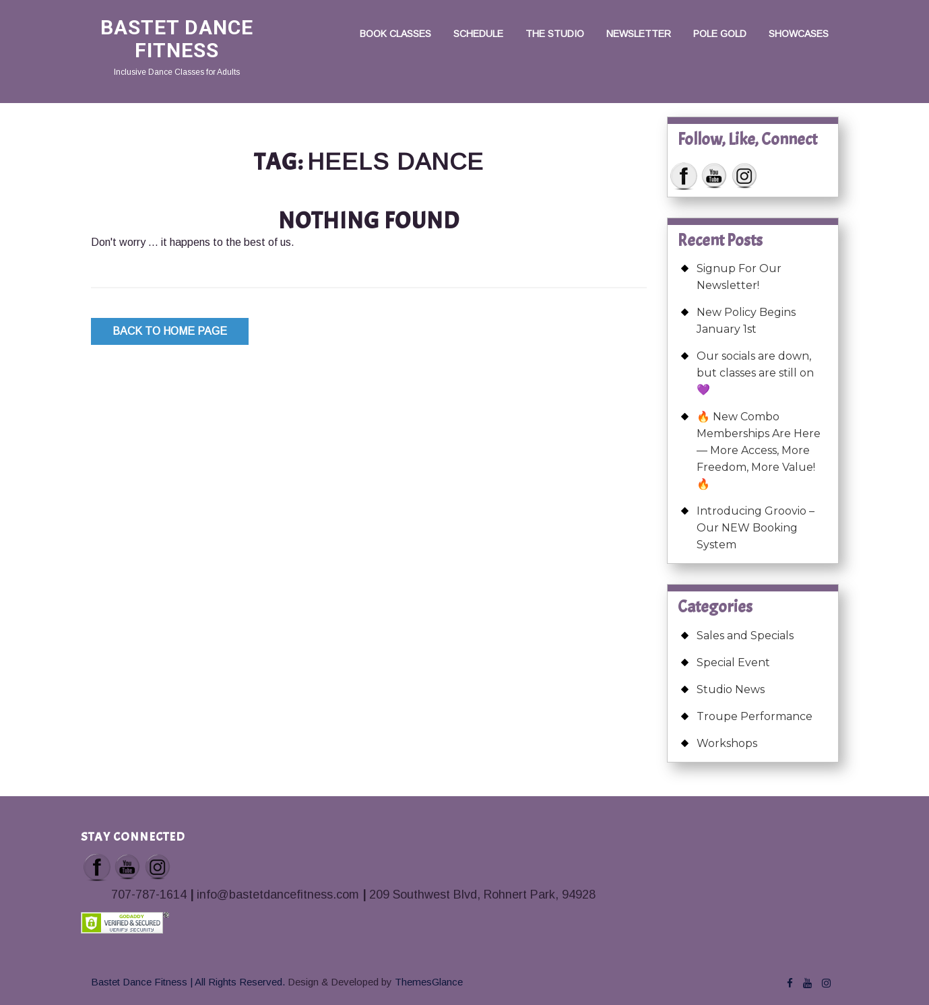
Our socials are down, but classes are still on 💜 (755, 373)
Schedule (478, 33)
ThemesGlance (427, 981)
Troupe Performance (754, 716)
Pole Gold (719, 33)
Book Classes (395, 33)
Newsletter (638, 33)
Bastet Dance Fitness (176, 38)
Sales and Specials (745, 635)
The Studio (554, 33)
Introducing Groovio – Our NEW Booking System (755, 528)
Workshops (727, 743)
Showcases (799, 33)
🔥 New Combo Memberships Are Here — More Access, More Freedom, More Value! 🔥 (759, 450)
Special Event (733, 662)
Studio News (731, 689)
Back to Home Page (170, 331)
